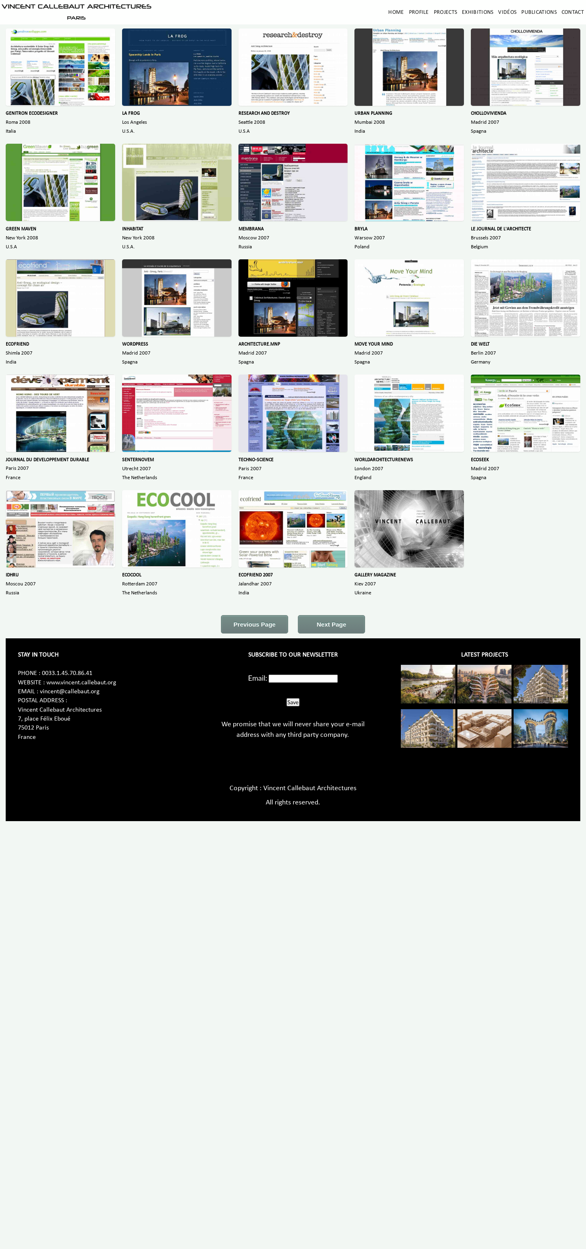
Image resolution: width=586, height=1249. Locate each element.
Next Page (331, 624)
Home (396, 12)
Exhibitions (477, 12)
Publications (539, 12)
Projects (445, 12)
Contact (573, 12)
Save (292, 702)
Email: (257, 677)
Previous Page (255, 624)
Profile (419, 12)
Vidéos (507, 12)
